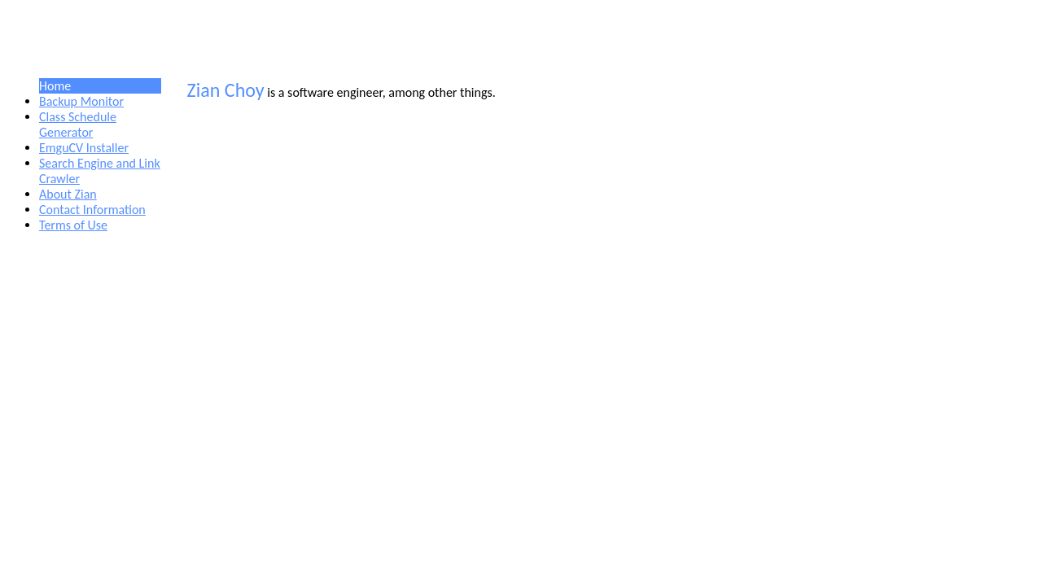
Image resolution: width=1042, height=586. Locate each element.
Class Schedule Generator (77, 124)
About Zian (68, 194)
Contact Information (92, 209)
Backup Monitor (81, 101)
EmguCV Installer (84, 147)
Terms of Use (73, 225)
